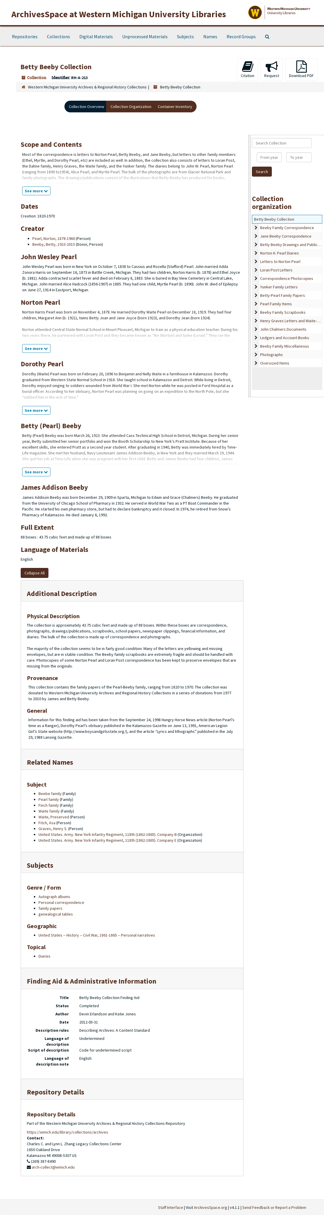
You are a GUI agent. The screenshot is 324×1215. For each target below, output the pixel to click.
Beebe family (50, 793)
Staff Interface (170, 1207)
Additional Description (62, 593)
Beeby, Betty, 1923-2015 (53, 244)
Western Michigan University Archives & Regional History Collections (87, 87)
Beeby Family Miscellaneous (284, 346)
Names (210, 36)
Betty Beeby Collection (274, 219)
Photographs (271, 354)
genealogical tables (55, 914)
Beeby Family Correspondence (287, 227)
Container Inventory (175, 106)
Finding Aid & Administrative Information (91, 981)
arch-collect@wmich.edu (53, 1167)
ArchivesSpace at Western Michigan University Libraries (118, 14)
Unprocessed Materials (145, 36)
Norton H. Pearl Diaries (279, 253)
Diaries (44, 956)
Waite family (49, 811)
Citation (247, 69)
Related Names (50, 762)
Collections (58, 36)
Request (271, 69)
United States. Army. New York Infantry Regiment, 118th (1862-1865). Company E (107, 840)
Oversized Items (274, 363)
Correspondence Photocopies (286, 278)
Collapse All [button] (34, 573)
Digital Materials (96, 36)
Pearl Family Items (276, 303)
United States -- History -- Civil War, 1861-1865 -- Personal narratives (96, 935)
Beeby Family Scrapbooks (283, 312)
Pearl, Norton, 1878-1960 (53, 238)
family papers (50, 908)
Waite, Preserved (53, 817)
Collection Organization (131, 106)
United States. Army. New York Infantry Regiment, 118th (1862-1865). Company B (107, 834)
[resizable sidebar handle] (249, 266)
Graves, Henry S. (52, 828)
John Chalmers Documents (283, 329)
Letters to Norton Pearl (280, 261)
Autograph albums (54, 896)
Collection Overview (86, 106)
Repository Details (55, 1092)
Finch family (48, 805)
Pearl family (48, 799)
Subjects (185, 36)
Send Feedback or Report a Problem (274, 1207)
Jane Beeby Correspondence (285, 236)
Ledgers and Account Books (284, 337)
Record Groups (241, 36)
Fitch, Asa (46, 822)
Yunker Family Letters (279, 287)
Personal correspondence (61, 902)
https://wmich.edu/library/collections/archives (67, 1132)
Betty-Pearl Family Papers (282, 295)
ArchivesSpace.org (210, 1207)
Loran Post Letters (276, 270)
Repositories (25, 36)
